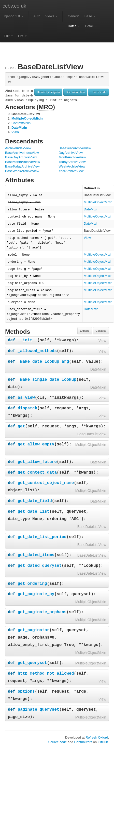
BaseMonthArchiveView (22, 162)
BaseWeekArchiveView (22, 171)
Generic (73, 16)
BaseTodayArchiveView (22, 166)
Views (51, 16)
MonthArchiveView (72, 157)
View (15, 132)
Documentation (75, 92)
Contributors (83, 742)
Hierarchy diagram (48, 92)
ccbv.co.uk (14, 6)
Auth (37, 16)
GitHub (103, 742)
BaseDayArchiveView (21, 157)
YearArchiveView (71, 171)
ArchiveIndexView (18, 148)
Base (89, 16)
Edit (8, 36)
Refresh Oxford (97, 737)
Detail (91, 26)
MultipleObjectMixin (27, 118)
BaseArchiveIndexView (22, 153)
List (22, 36)
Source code (98, 92)
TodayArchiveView (72, 162)
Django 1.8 (13, 16)
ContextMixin (21, 123)
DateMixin (19, 127)
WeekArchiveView (72, 166)
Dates (74, 26)
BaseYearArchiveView (75, 148)
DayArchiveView (71, 153)
